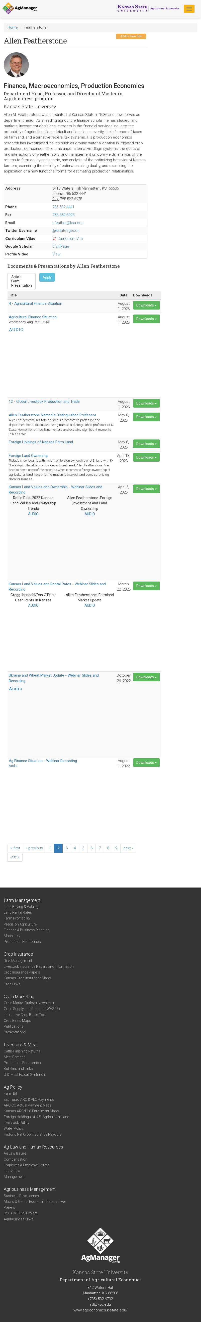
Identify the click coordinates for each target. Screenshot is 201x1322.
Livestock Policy (16, 1123)
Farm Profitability (17, 918)
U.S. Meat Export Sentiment (25, 1075)
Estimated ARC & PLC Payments (29, 1099)
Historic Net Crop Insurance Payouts (32, 1134)
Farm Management (22, 900)
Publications (14, 1026)
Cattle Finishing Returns (22, 1051)
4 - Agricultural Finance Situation (35, 303)
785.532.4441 (63, 207)
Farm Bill (11, 1093)
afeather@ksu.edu (67, 223)
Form (21, 281)
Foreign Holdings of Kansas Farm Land (41, 442)
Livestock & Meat (21, 1044)
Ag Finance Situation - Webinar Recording (43, 761)
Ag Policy (13, 1087)
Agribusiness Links (19, 1219)
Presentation (21, 285)
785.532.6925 (63, 214)
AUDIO (33, 514)
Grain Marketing (19, 996)
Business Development (22, 1196)
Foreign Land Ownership (28, 455)
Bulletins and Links (18, 1069)
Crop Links (12, 984)
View (56, 254)
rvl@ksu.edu (100, 1304)
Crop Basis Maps (17, 1021)
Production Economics (22, 942)
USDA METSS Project (20, 1213)
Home (13, 27)
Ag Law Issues (15, 1153)
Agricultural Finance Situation (33, 317)
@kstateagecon (65, 230)
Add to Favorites (131, 36)
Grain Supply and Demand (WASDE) (32, 1009)
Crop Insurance (18, 954)
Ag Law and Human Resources (33, 1147)
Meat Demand (15, 1057)
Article (21, 277)
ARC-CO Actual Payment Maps (28, 1105)
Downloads (146, 305)
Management (14, 1177)
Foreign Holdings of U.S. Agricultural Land (36, 1117)
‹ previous (34, 848)
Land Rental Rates (18, 912)
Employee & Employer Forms (27, 1165)
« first (15, 848)
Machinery (12, 936)
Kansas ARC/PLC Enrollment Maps (31, 1111)
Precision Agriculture (20, 924)
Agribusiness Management (30, 1189)
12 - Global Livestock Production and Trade (44, 401)
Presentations (15, 1032)
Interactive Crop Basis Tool (25, 1015)
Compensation (15, 1159)
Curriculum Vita (70, 238)
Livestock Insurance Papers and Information (39, 966)
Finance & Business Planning (26, 930)
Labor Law (12, 1171)
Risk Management (18, 961)
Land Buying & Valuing (21, 907)
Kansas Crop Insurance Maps (27, 978)
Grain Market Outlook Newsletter (29, 1003)
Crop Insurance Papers (22, 972)
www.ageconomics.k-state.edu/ (100, 1310)
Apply (47, 277)
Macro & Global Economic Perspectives (35, 1202)
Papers (9, 1207)
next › (128, 848)
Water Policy (14, 1128)
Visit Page (60, 246)
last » (15, 857)
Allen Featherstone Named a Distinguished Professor (52, 415)
